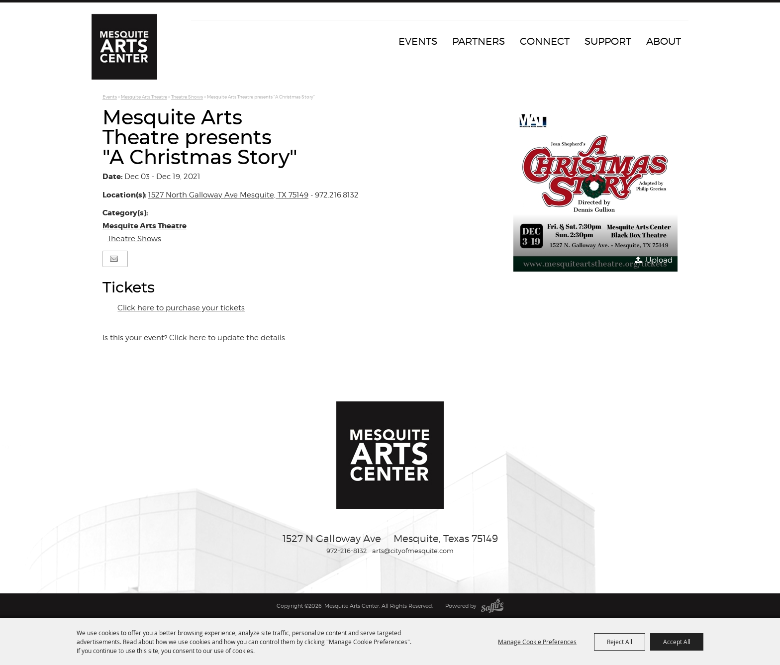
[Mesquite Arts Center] (129, 52)
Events (417, 41)
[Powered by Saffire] (492, 605)
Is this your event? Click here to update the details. (194, 337)
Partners (478, 41)
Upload (659, 260)
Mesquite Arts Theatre (144, 96)
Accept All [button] (676, 642)
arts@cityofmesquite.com (413, 551)
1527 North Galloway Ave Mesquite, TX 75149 (228, 194)
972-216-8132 (346, 551)
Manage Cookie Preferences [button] (537, 642)
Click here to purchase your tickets (181, 307)
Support (608, 41)
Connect (545, 41)
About (663, 41)
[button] (595, 189)
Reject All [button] (619, 642)
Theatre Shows (187, 96)
